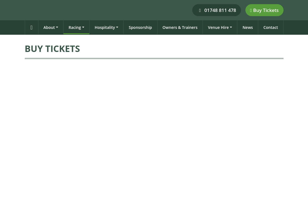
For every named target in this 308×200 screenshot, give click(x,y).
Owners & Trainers (180, 27)
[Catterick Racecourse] (27, 10)
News (248, 27)
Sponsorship (140, 27)
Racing (74, 27)
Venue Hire (218, 27)
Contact (270, 27)
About (49, 27)
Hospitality (105, 27)
